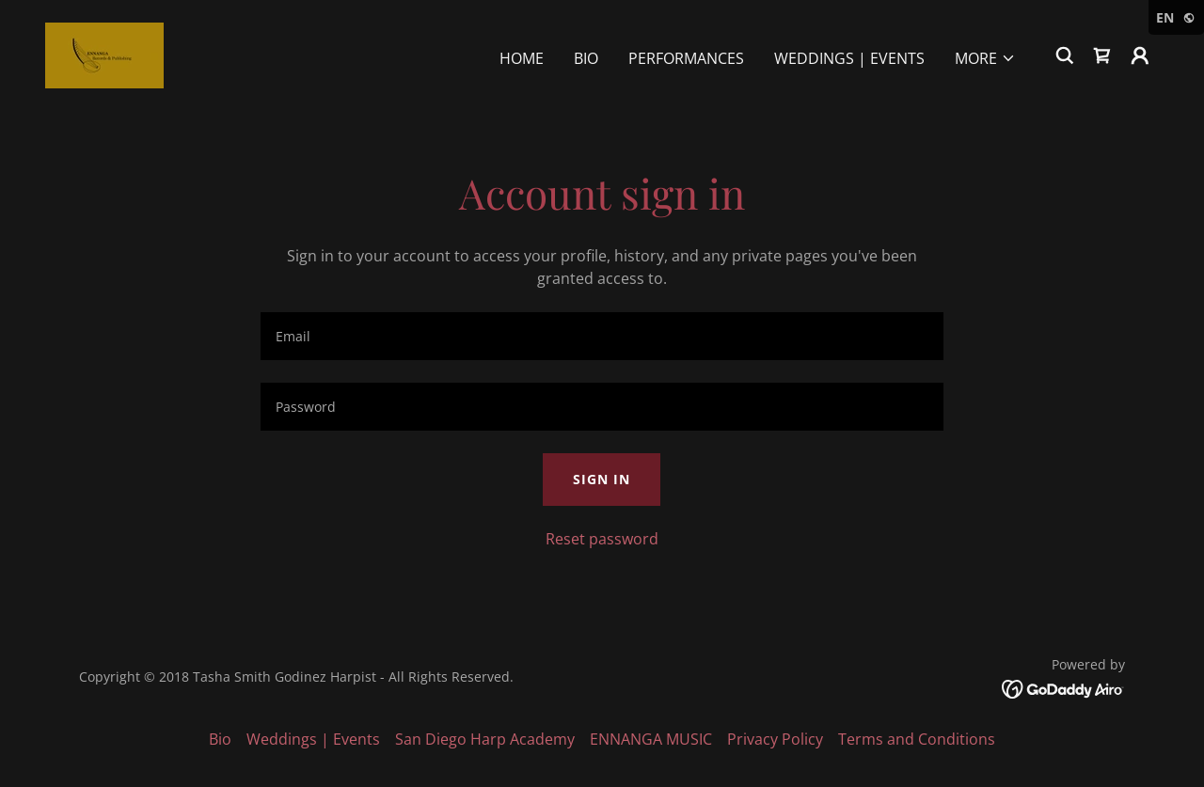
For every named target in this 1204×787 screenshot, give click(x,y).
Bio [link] (586, 58)
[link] (104, 53)
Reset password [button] (602, 538)
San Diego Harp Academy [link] (485, 739)
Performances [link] (686, 58)
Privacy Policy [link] (775, 739)
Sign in (601, 479)
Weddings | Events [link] (849, 58)
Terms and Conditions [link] (916, 739)
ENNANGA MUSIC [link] (651, 739)
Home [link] (521, 58)
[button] (985, 58)
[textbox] (602, 336)
